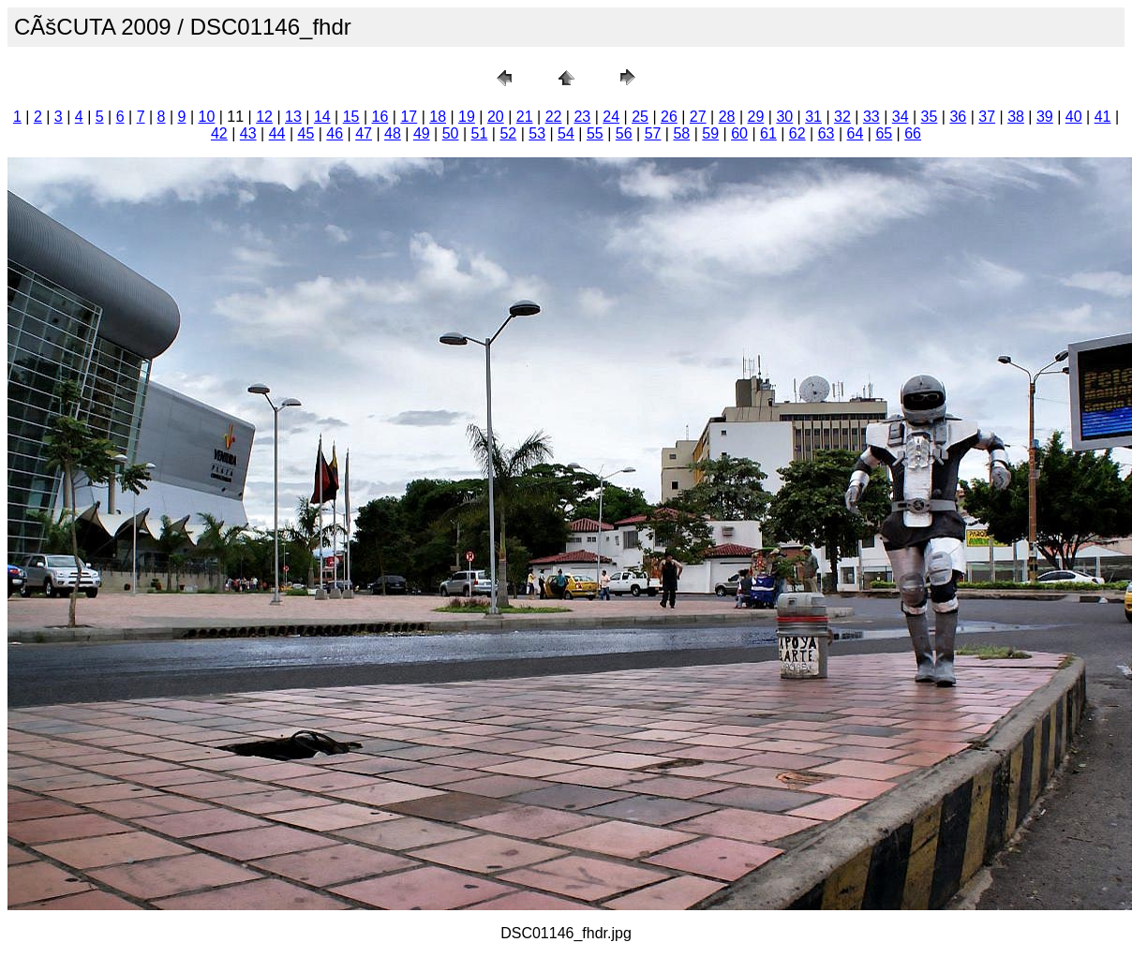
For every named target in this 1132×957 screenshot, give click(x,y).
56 (624, 133)
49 (421, 133)
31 (813, 117)
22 (553, 117)
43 (248, 133)
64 (855, 133)
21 (524, 117)
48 (392, 133)
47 (363, 133)
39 (1044, 117)
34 (900, 117)
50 (450, 133)
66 (912, 133)
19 (466, 117)
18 (437, 117)
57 (653, 133)
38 (1015, 117)
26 (669, 117)
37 (986, 117)
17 (408, 117)
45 (306, 133)
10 (207, 117)
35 (929, 117)
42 (219, 133)
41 (1103, 117)
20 (495, 117)
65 (883, 133)
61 (768, 133)
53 (537, 133)
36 (957, 117)
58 (681, 133)
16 (380, 117)
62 (797, 133)
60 (739, 133)
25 (640, 117)
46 (334, 133)
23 (581, 117)
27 (698, 117)
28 (727, 117)
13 (293, 117)
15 (351, 117)
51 (479, 133)
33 (871, 117)
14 (322, 117)
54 (566, 133)
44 (277, 133)
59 (710, 133)
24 (611, 117)
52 (507, 133)
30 (784, 117)
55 (595, 133)
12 (264, 117)
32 (842, 117)
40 (1073, 117)
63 (826, 133)
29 (756, 117)
